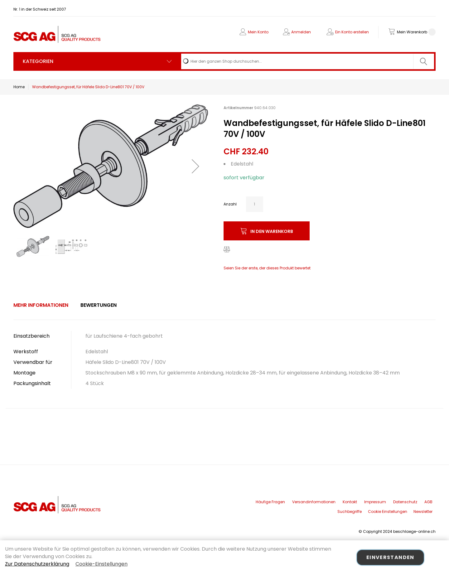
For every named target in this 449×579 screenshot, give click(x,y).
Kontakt (350, 501)
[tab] (40, 305)
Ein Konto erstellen (352, 32)
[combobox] (307, 61)
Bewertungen (98, 305)
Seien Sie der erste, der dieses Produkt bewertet (267, 268)
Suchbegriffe (349, 511)
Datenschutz (405, 501)
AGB (428, 501)
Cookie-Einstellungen (101, 563)
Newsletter (422, 511)
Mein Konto (258, 32)
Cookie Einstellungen (387, 511)
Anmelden (301, 32)
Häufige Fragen (270, 501)
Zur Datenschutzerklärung (37, 563)
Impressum (375, 501)
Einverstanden (390, 557)
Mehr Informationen (40, 305)
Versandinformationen (314, 501)
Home (19, 86)
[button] (195, 166)
